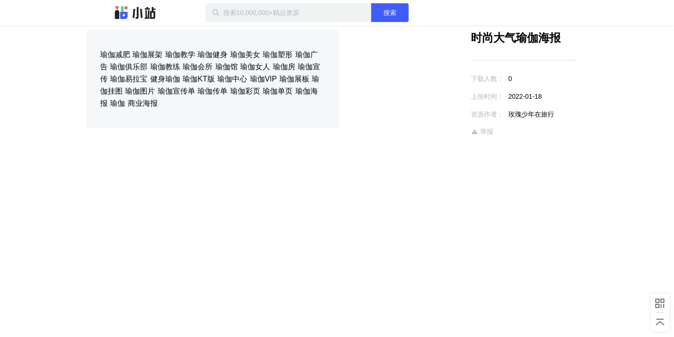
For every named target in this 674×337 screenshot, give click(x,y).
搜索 (419, 12)
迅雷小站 (135, 13)
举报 (455, 132)
